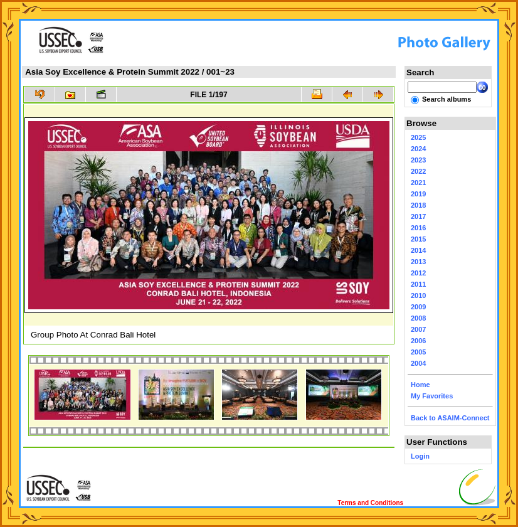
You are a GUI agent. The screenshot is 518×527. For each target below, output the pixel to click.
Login (420, 456)
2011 (418, 284)
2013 (418, 261)
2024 (418, 148)
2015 (418, 239)
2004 (418, 363)
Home (420, 384)
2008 (418, 318)
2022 (418, 171)
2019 (418, 194)
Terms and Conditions (370, 502)
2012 (418, 273)
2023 (418, 160)
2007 (418, 329)
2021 (418, 182)
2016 (418, 228)
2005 (418, 352)
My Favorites (432, 396)
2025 (418, 137)
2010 (418, 295)
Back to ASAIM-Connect (450, 418)
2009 (418, 307)
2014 (418, 250)
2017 (418, 216)
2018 (418, 205)
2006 (418, 340)
